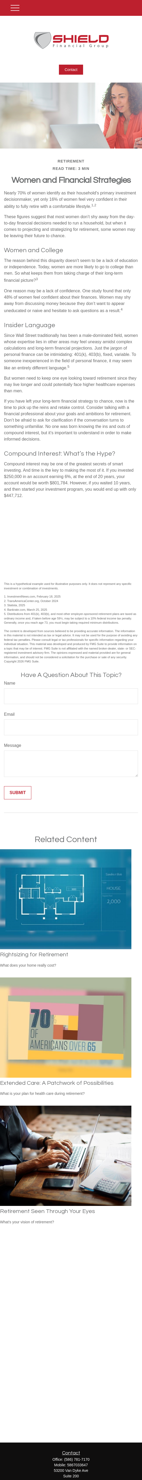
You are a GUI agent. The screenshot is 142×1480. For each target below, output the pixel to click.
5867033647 (77, 1465)
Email (9, 714)
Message (12, 745)
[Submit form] (17, 792)
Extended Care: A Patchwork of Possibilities (57, 1083)
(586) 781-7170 (77, 1459)
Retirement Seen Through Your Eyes (47, 1211)
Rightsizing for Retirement (34, 955)
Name (9, 683)
